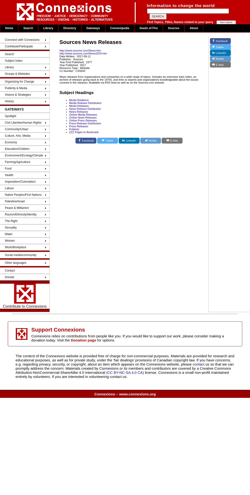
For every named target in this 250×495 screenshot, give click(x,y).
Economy (11, 142)
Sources (173, 28)
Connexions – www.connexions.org (125, 394)
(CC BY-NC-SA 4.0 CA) (125, 372)
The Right (11, 221)
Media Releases (79, 105)
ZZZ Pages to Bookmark (84, 132)
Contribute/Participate (19, 46)
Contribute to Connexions (25, 296)
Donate (9, 277)
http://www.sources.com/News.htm (80, 50)
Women (10, 240)
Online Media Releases (83, 114)
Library (48, 28)
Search (28, 28)
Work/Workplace (15, 247)
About (194, 28)
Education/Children (17, 149)
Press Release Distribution (85, 123)
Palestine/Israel (15, 201)
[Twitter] (107, 141)
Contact (10, 270)
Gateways (93, 28)
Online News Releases (83, 117)
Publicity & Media (16, 88)
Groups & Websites (17, 74)
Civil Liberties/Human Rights (23, 122)
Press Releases (78, 126)
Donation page (83, 340)
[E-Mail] (172, 141)
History (9, 101)
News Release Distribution (85, 108)
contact (199, 364)
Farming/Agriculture (17, 162)
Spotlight (10, 116)
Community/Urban (16, 129)
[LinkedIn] (129, 141)
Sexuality (11, 227)
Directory (69, 28)
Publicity (74, 129)
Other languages (15, 263)
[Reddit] (150, 141)
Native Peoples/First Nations (23, 194)
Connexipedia (119, 28)
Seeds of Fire (148, 28)
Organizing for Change (19, 81)
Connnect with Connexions (22, 40)
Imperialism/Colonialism (20, 181)
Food (8, 168)
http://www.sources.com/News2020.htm (83, 53)
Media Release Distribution (85, 103)
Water (9, 234)
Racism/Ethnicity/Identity (21, 214)
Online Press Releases (83, 120)
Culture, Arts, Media (17, 135)
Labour (9, 188)
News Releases (78, 111)
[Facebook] (85, 141)
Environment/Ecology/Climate (24, 155)
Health (9, 175)
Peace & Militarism (17, 208)
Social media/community (20, 255)
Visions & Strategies (18, 94)
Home (9, 28)
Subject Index (14, 60)
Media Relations (79, 100)
